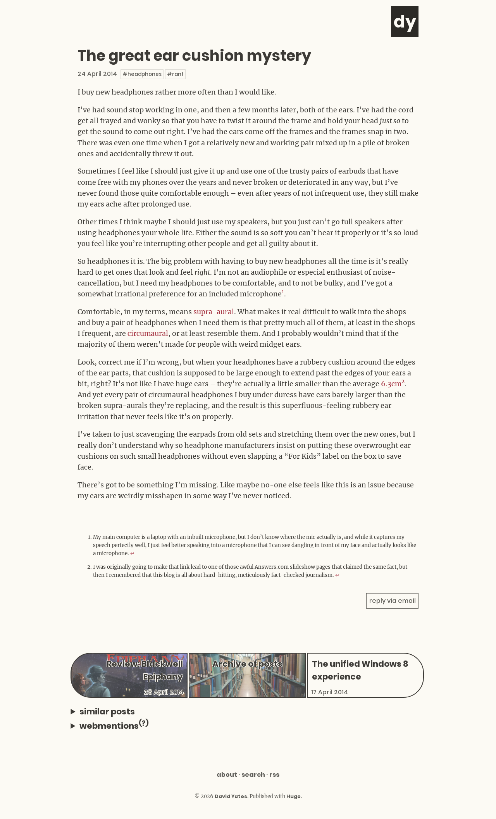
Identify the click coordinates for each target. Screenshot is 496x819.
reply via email (392, 600)
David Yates (231, 796)
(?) (144, 723)
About (227, 774)
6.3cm (391, 384)
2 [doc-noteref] (403, 381)
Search (253, 774)
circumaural (148, 333)
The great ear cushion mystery (195, 55)
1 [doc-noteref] (283, 291)
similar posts (107, 711)
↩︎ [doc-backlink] (132, 553)
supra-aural (213, 312)
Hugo (293, 796)
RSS (274, 774)
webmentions (114, 725)
